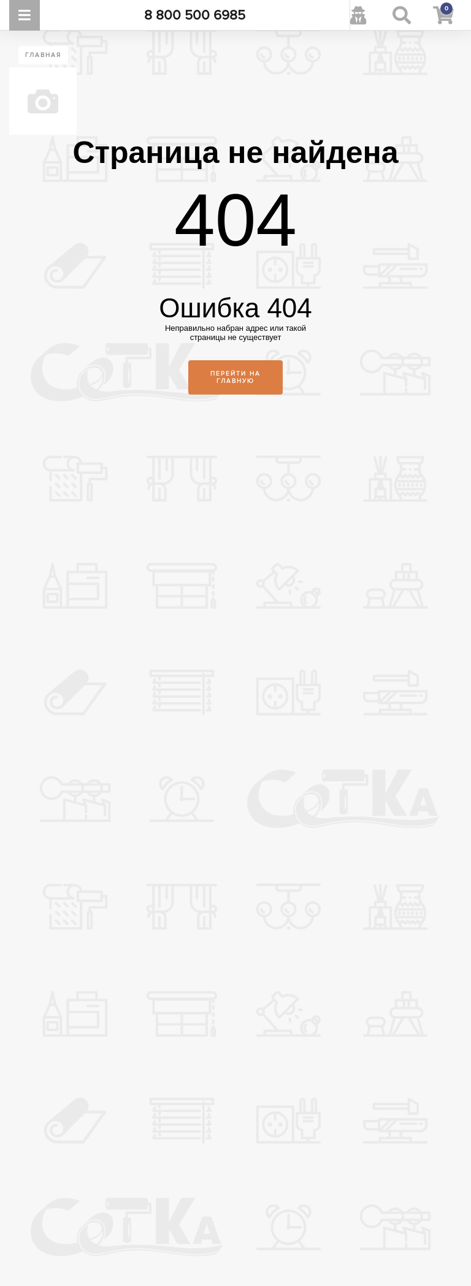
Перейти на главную (235, 377)
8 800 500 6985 (194, 15)
